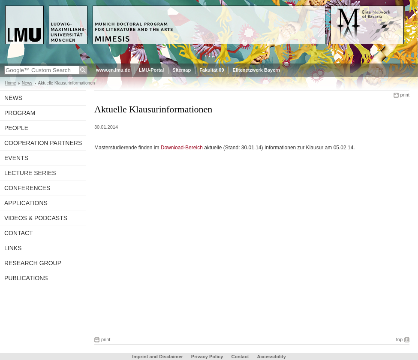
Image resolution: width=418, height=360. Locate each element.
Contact (18, 233)
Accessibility (271, 356)
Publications (26, 278)
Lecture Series (30, 172)
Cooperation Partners (43, 142)
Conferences (27, 188)
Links (12, 248)
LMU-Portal (151, 70)
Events (16, 157)
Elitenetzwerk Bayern (256, 70)
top (399, 339)
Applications (26, 203)
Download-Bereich (182, 148)
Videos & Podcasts (35, 218)
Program (19, 112)
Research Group (32, 263)
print (404, 94)
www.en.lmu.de (113, 70)
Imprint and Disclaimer (157, 356)
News (27, 83)
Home (10, 83)
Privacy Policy (207, 356)
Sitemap (181, 70)
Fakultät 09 (211, 70)
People (16, 127)
